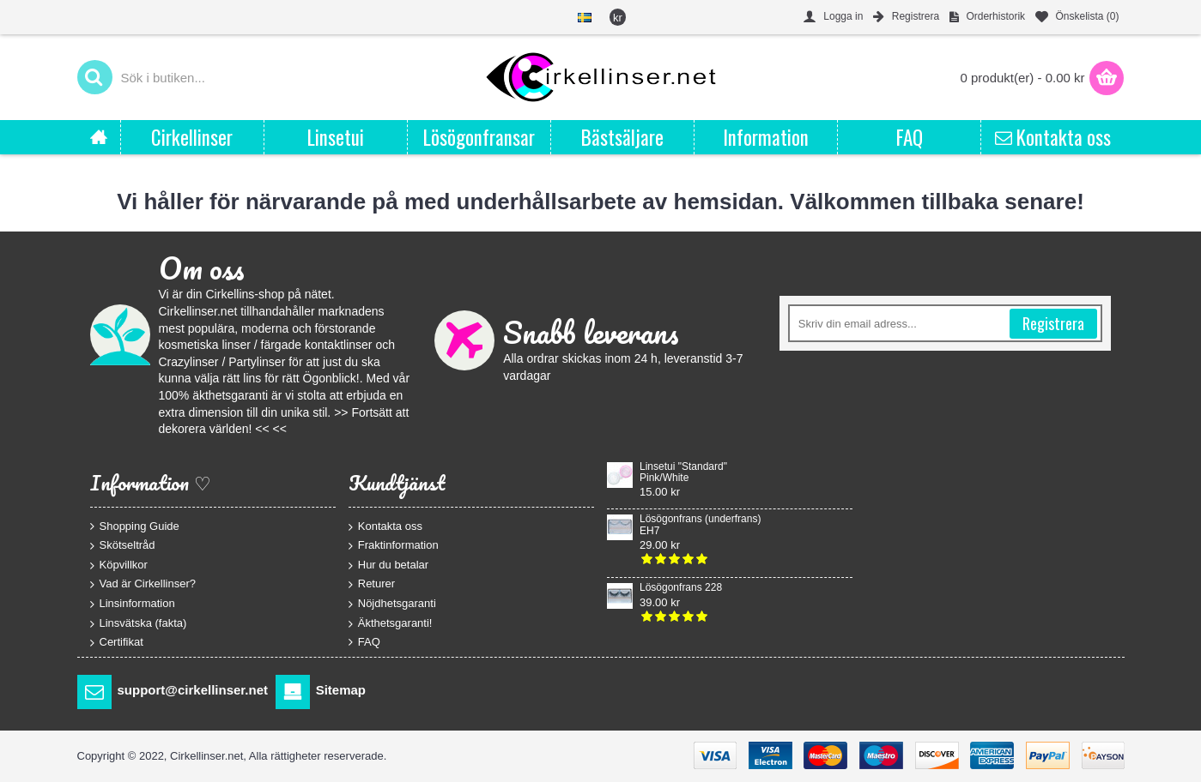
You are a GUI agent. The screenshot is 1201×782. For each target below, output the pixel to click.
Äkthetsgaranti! (391, 623)
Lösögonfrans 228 (681, 587)
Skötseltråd (122, 545)
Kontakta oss (385, 526)
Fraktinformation (394, 545)
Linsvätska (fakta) (138, 623)
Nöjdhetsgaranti (392, 604)
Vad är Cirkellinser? (143, 584)
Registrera (1053, 323)
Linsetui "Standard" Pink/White (683, 472)
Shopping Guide (134, 525)
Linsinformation (132, 604)
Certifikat (116, 642)
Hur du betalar (388, 564)
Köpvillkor (119, 564)
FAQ (364, 642)
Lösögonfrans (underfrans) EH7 (700, 525)
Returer (372, 584)
